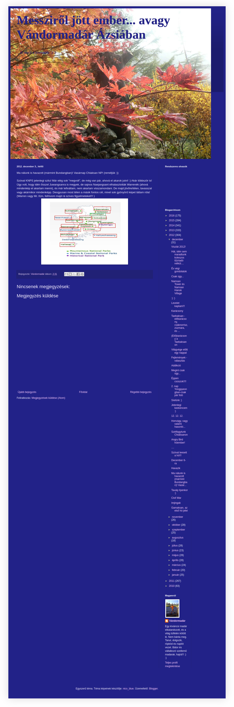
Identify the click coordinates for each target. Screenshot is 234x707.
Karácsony (177, 310)
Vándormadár (177, 620)
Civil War (176, 497)
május (175, 555)
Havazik (175, 468)
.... (172, 447)
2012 (172, 235)
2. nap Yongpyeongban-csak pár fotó (179, 391)
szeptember (178, 529)
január (176, 574)
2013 (172, 230)
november (177, 516)
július (175, 545)
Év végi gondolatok (179, 270)
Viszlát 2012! (178, 246)
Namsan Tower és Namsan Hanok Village (177, 287)
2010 (172, 585)
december (177, 239)
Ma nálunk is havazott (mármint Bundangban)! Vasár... (179, 479)
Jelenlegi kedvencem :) (179, 408)
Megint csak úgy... (178, 372)
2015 (172, 220)
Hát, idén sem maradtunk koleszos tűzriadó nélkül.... (179, 257)
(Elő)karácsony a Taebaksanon (179, 340)
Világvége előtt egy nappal (179, 351)
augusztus (177, 537)
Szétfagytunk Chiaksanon (179, 433)
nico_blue (128, 688)
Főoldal (83, 392)
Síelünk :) (176, 400)
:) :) (173, 298)
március (176, 565)
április (175, 560)
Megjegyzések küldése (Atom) (48, 397)
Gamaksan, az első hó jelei (179, 509)
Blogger (153, 688)
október (176, 524)
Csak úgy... (177, 276)
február (176, 570)
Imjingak (176, 502)
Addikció (176, 365)
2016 (172, 215)
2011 (172, 580)
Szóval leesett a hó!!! (179, 454)
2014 (172, 225)
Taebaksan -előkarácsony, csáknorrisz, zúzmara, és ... (179, 323)
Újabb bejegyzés (27, 392)
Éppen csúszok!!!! (178, 380)
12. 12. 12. (177, 415)
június (175, 550)
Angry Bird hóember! (178, 441)
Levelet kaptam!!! (178, 304)
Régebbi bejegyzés (140, 392)
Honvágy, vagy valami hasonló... (179, 423)
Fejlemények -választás (179, 359)
